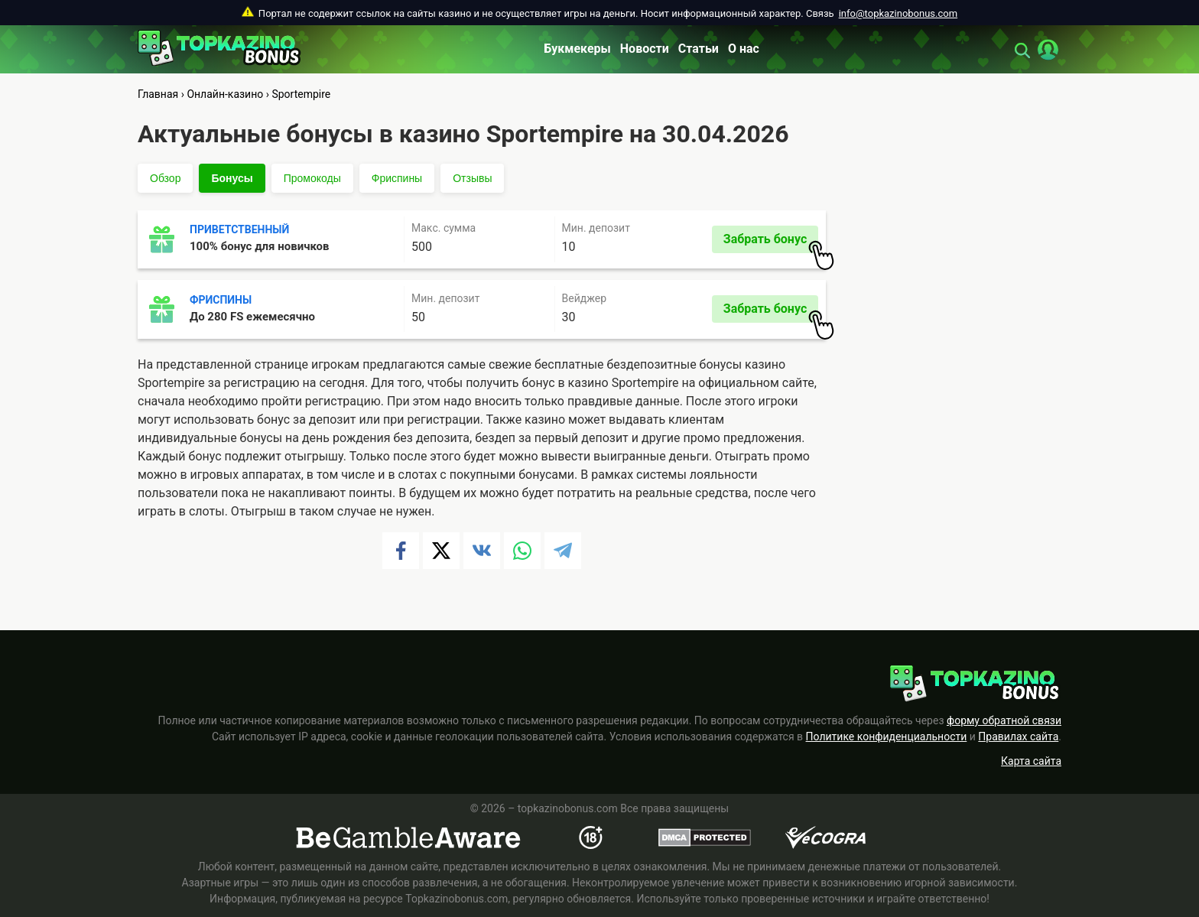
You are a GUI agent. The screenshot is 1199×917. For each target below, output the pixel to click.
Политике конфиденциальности (886, 736)
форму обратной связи (1004, 720)
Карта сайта (1031, 761)
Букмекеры (577, 48)
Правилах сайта (1018, 736)
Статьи (698, 48)
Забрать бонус (770, 242)
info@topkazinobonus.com (898, 13)
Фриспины (397, 178)
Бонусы (231, 178)
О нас (743, 48)
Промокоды (312, 178)
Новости (644, 48)
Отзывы (472, 178)
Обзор (165, 178)
